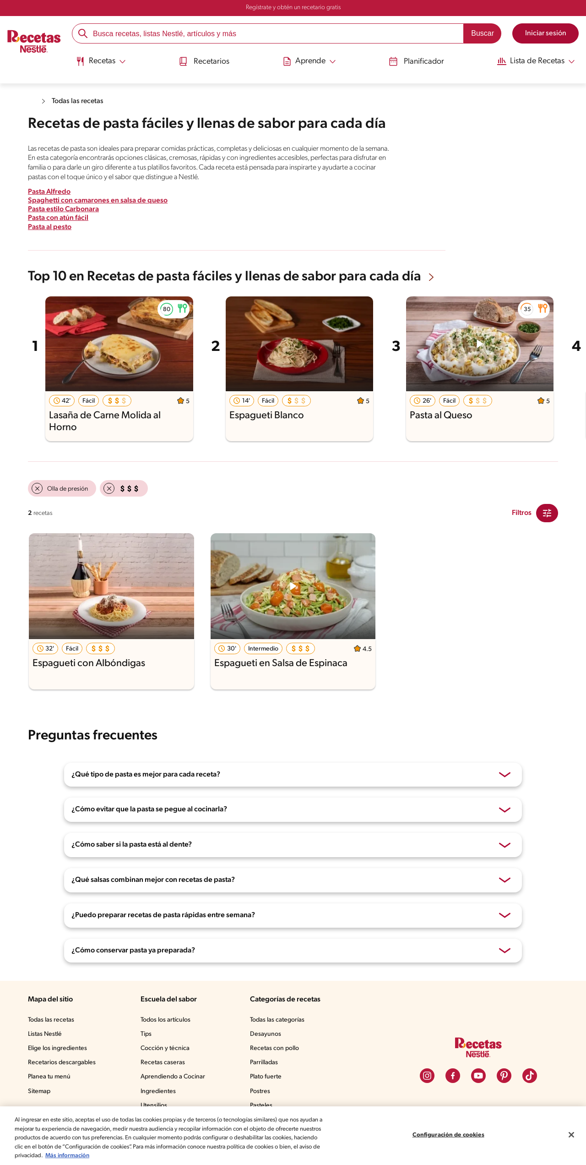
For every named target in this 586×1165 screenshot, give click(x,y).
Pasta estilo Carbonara (65, 209)
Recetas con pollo (276, 1047)
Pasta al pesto (51, 226)
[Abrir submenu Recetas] (100, 61)
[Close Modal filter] (547, 512)
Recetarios (204, 61)
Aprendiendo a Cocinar (174, 1076)
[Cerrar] (571, 1135)
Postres (261, 1090)
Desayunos (267, 1033)
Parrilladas (266, 1062)
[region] (293, 1135)
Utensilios (156, 1105)
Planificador (413, 61)
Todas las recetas (80, 101)
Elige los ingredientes (58, 1047)
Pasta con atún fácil (60, 217)
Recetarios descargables (63, 1062)
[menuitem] (100, 64)
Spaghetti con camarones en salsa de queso (100, 200)
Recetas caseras (166, 1062)
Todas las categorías (280, 1019)
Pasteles (263, 1105)
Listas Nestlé (46, 1033)
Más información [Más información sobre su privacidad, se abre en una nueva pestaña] (189, 1155)
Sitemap (39, 1090)
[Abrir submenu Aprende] (308, 61)
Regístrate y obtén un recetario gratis (293, 7)
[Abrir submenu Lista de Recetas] (534, 61)
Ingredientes (159, 1090)
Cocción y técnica (167, 1047)
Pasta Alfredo (49, 191)
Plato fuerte (267, 1076)
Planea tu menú (50, 1076)
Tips (148, 1033)
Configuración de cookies (448, 1135)
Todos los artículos (168, 1019)
